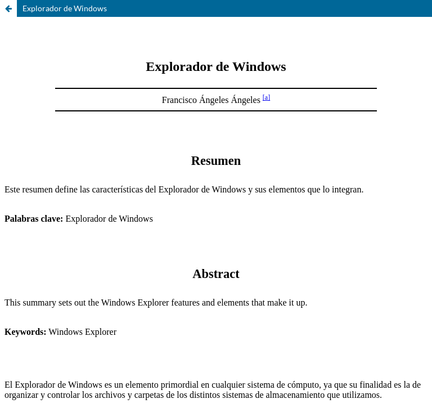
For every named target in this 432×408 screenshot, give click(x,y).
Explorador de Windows (64, 8)
